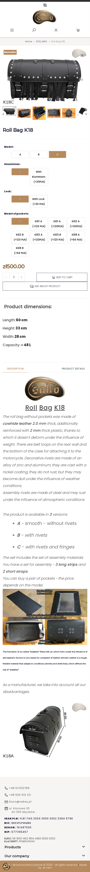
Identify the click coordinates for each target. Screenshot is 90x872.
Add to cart (62, 277)
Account (56, 30)
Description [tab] (15, 368)
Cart (78, 30)
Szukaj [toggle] (34, 30)
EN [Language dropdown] (45, 5)
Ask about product (45, 286)
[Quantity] (13, 277)
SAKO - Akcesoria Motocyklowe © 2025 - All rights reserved (40, 865)
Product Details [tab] (73, 368)
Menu (12, 30)
